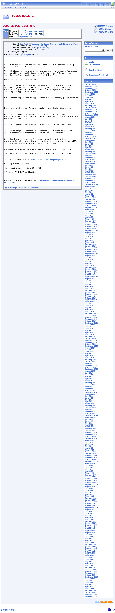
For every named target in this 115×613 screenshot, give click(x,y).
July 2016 (89, 304)
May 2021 (88, 192)
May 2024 (88, 123)
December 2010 (91, 433)
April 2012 (89, 402)
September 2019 (91, 231)
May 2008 (88, 492)
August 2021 (90, 186)
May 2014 (88, 354)
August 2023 (90, 140)
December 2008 (91, 479)
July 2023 (89, 142)
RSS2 (110, 602)
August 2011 (90, 417)
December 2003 (91, 594)
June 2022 (89, 167)
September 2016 (91, 300)
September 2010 (91, 438)
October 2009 (90, 460)
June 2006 (89, 537)
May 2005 (88, 562)
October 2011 (90, 413)
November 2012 (91, 388)
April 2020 (89, 217)
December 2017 (91, 271)
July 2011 (89, 419)
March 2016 (89, 311)
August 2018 (90, 256)
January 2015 (90, 338)
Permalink (35, 213)
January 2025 (90, 107)
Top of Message (10, 213)
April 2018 (89, 263)
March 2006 (89, 542)
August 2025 (90, 94)
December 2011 (91, 410)
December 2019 (91, 225)
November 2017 (91, 273)
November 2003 (91, 596)
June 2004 (89, 583)
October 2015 (90, 321)
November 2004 (91, 573)
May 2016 (88, 308)
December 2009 (91, 456)
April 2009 (89, 471)
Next (35, 31)
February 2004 (90, 590)
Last (41, 31)
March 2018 (89, 265)
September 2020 (91, 208)
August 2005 (90, 556)
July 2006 (89, 535)
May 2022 (88, 169)
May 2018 (88, 261)
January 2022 (90, 177)
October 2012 (90, 390)
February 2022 (90, 175)
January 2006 (90, 546)
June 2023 (89, 144)
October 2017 (90, 275)
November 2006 (91, 527)
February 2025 (90, 106)
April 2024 (89, 125)
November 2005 (91, 550)
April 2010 (89, 448)
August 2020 (90, 209)
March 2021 (89, 196)
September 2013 (91, 369)
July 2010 (89, 442)
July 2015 (89, 327)
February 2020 (90, 221)
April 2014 (89, 356)
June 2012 (89, 398)
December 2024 (91, 109)
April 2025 (89, 102)
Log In (91, 62)
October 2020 (90, 206)
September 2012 (91, 392)
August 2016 (90, 302)
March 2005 (89, 565)
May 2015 (88, 331)
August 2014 (90, 348)
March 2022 (89, 173)
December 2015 (91, 317)
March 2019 (89, 242)
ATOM (97, 602)
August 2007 (90, 510)
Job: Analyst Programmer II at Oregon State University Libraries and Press (49, 44)
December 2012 (91, 386)
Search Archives (91, 43)
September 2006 (91, 531)
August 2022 (90, 163)
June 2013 (89, 375)
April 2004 (89, 587)
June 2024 (89, 121)
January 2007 (90, 523)
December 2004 (91, 571)
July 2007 (89, 512)
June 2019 (89, 236)
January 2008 (90, 500)
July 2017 (89, 281)
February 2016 (90, 313)
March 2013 (89, 381)
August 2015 (90, 325)
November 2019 (91, 227)
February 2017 (90, 290)
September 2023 (91, 138)
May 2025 (88, 100)
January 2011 (90, 431)
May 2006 (88, 538)
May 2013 (88, 377)
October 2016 (90, 298)
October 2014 (90, 344)
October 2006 (90, 529)
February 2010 (90, 452)
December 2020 (91, 202)
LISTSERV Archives (105, 26)
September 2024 (91, 115)
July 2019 (89, 234)
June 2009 (89, 467)
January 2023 (90, 154)
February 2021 (90, 198)
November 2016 (91, 296)
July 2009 (89, 465)
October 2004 (90, 575)
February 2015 (90, 336)
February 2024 (90, 129)
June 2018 (89, 259)
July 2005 (89, 558)
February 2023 (90, 152)
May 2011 (88, 423)
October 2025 (90, 90)
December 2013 (91, 363)
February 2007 (90, 521)
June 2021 (89, 190)
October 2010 (90, 436)
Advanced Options (91, 46)
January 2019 (90, 246)
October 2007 (90, 506)
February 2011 (90, 429)
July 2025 (89, 96)
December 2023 (91, 132)
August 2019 (90, 233)
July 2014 (89, 350)
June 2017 (89, 283)
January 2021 (90, 200)
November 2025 (91, 88)
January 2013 (90, 385)
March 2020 (89, 219)
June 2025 (89, 98)
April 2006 (89, 540)
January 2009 (90, 477)
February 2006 (90, 544)
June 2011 (89, 421)
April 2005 (89, 563)
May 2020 (88, 215)
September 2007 (91, 508)
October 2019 (90, 229)
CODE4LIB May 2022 (105, 32)
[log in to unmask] (39, 46)
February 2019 (90, 244)
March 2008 (89, 496)
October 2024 (90, 113)
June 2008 (89, 490)
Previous (28, 31)
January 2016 (90, 315)
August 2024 (90, 117)
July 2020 (89, 211)
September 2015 (91, 323)
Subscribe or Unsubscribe (99, 75)
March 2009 (89, 473)
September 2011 (91, 415)
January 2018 (90, 269)
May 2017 (88, 284)
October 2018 (90, 252)
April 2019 (89, 240)
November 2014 (91, 342)
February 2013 (90, 383)
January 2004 (90, 592)
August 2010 (90, 440)
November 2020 (91, 204)
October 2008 (90, 483)
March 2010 (89, 450)
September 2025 (91, 92)
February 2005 (90, 567)
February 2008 (90, 498)
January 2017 (90, 292)
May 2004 (88, 585)
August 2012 (90, 394)
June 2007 (89, 513)
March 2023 (89, 150)
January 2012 (90, 408)
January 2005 (90, 569)
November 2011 (91, 411)
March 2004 (89, 588)
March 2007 (89, 519)
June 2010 (89, 444)
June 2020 (89, 213)
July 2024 (89, 119)
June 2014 (89, 352)
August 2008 (90, 487)
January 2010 (90, 454)
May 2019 (88, 238)
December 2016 (91, 294)
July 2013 (89, 373)
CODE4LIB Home (104, 29)
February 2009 (90, 475)
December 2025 (91, 86)
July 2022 (89, 165)
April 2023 (89, 148)
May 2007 (88, 515)
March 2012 (89, 404)
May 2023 (88, 146)
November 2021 (91, 181)
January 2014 (90, 361)
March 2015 (89, 335)
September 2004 (91, 577)
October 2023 (90, 136)
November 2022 (91, 157)
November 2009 (91, 458)
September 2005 (91, 554)
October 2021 (90, 182)
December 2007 (91, 502)
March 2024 (89, 127)
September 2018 (91, 254)
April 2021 (89, 194)
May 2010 (88, 446)
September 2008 (91, 485)
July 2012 (89, 396)
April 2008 (89, 494)
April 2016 (89, 309)
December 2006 (91, 525)
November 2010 (91, 435)
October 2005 (90, 552)
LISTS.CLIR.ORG (7, 610)
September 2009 (91, 461)
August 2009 (90, 463)
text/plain (27, 55)
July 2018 (89, 258)
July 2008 (89, 488)
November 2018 (91, 250)
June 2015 (89, 329)
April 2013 (89, 379)
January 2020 (90, 223)
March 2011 (89, 427)
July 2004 (89, 581)
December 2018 (91, 248)
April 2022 (89, 171)
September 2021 (91, 184)
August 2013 (90, 371)
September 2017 (91, 277)
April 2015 (89, 333)
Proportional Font (25, 37)
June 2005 (89, 560)
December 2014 (91, 340)
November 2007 (91, 504)
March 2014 (89, 358)
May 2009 (88, 469)
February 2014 (90, 360)
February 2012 (90, 406)
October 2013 (90, 367)
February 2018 (90, 267)
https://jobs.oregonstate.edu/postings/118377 (49, 180)
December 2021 (91, 179)
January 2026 (90, 84)
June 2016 (89, 306)
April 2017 (89, 286)
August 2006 (90, 533)
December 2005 (91, 548)
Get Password (94, 65)
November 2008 (91, 481)
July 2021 (89, 188)
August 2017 (90, 279)
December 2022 (91, 156)
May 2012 (88, 400)
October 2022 (90, 159)
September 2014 (91, 346)
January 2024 (90, 131)
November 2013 (91, 365)
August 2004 (90, 579)
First (21, 31)
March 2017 (89, 288)
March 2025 (89, 104)
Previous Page (23, 213)
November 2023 (91, 134)
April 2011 (89, 425)
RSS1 (104, 602)
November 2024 (91, 111)
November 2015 (91, 319)
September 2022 (91, 161)
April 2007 (89, 517)
